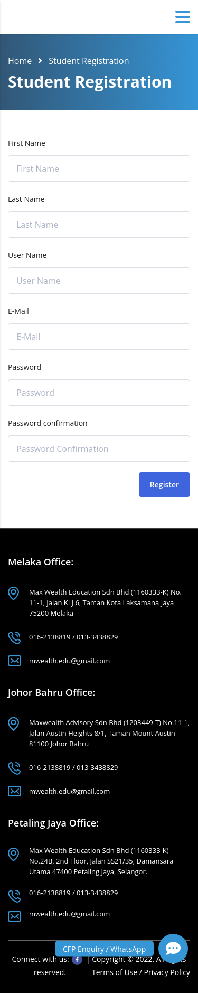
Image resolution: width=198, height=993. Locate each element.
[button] (173, 948)
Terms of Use (115, 972)
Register (164, 484)
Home (20, 61)
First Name (26, 143)
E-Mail (18, 311)
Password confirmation (48, 423)
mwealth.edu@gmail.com (69, 660)
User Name (27, 255)
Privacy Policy (167, 972)
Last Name (26, 199)
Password (24, 367)
